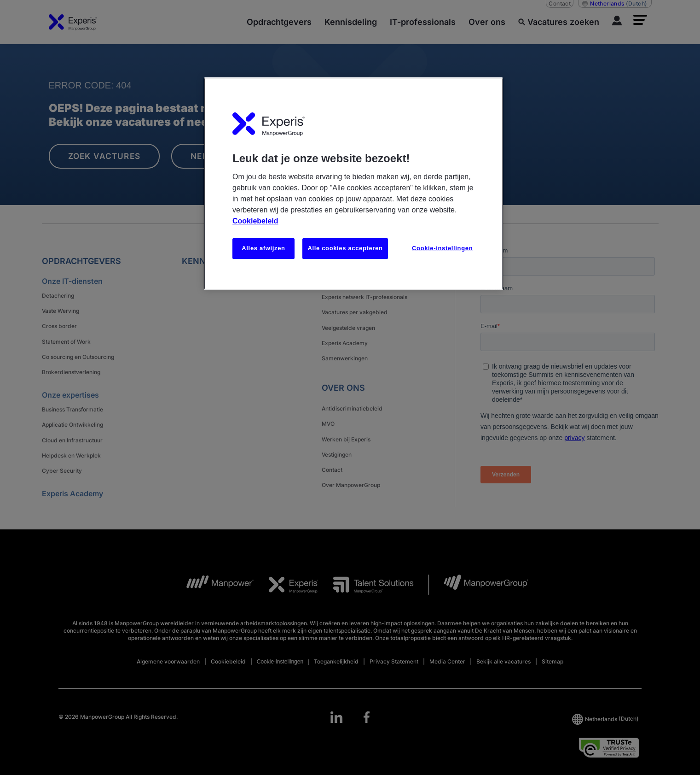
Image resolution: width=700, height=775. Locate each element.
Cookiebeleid (255, 221)
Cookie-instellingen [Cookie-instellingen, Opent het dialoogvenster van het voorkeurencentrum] (442, 248)
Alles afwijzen (263, 248)
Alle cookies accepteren (344, 248)
